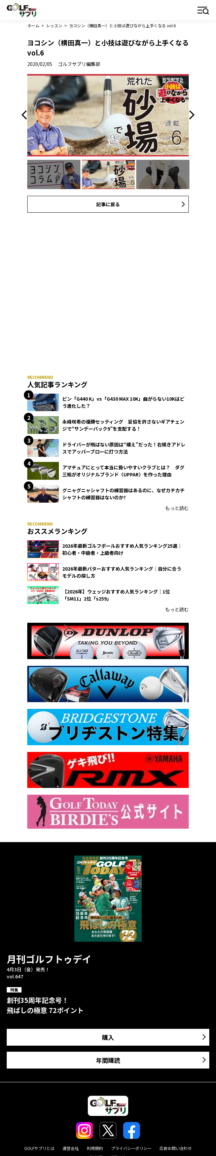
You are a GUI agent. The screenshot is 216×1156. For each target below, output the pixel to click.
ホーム (33, 25)
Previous (26, 115)
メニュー (203, 11)
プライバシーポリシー (131, 1148)
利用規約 (95, 1148)
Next (190, 115)
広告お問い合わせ (175, 1148)
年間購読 (108, 1060)
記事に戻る (108, 204)
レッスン (54, 25)
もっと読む (177, 508)
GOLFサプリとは (39, 1148)
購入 (108, 1037)
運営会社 (71, 1148)
